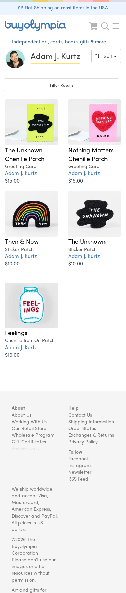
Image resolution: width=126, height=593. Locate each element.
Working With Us (29, 421)
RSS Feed (78, 478)
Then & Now (22, 241)
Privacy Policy (83, 441)
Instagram (79, 465)
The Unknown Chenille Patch (24, 154)
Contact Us (80, 414)
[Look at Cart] (94, 30)
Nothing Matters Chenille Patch (91, 154)
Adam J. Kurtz (21, 173)
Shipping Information (91, 421)
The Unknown (87, 241)
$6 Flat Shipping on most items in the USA (63, 7)
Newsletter (79, 471)
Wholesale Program (33, 434)
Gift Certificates (29, 441)
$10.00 (12, 263)
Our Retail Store (29, 428)
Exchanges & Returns (91, 434)
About (18, 407)
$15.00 (12, 180)
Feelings (16, 332)
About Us (21, 414)
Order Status (82, 428)
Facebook (78, 458)
